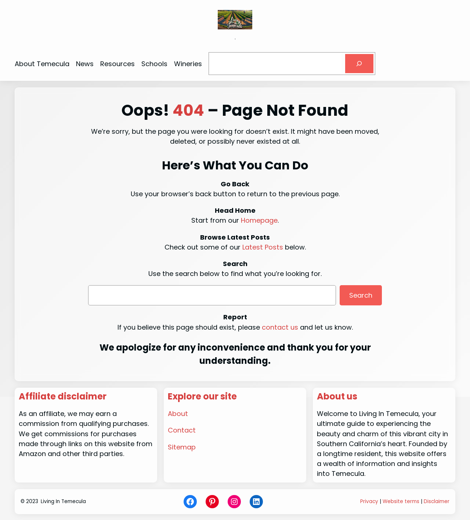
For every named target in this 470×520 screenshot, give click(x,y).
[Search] (359, 63)
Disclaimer (436, 501)
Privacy (369, 501)
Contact (182, 430)
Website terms (401, 501)
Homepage (259, 220)
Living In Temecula (63, 501)
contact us (280, 327)
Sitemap (182, 447)
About (178, 413)
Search (360, 295)
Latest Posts (262, 247)
